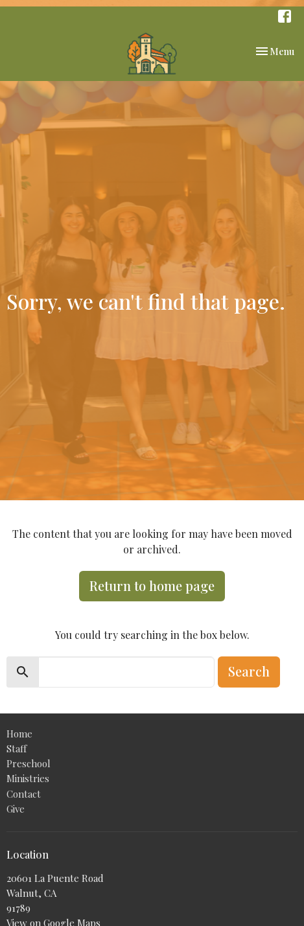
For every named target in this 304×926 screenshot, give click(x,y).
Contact (23, 793)
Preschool (28, 763)
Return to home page (152, 585)
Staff (16, 748)
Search (249, 671)
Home (19, 733)
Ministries (27, 778)
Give (15, 808)
